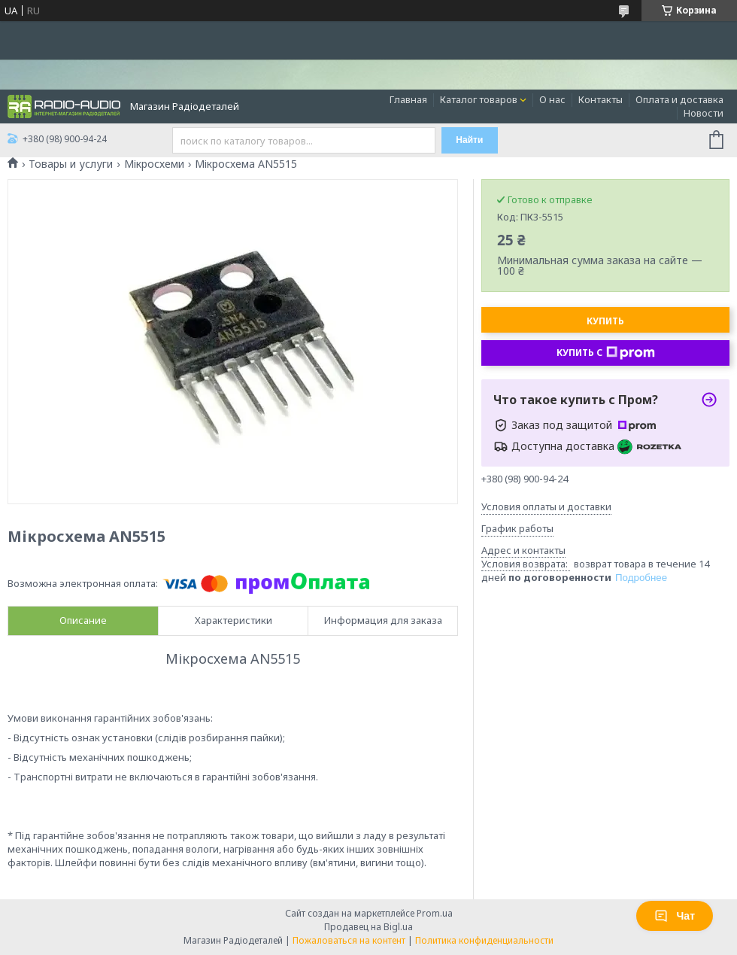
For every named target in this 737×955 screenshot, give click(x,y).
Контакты (600, 99)
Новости (703, 113)
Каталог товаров (478, 99)
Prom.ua (435, 913)
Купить (605, 321)
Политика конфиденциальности (484, 940)
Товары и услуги (71, 164)
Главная (408, 99)
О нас (552, 99)
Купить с (606, 353)
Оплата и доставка (679, 99)
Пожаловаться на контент (349, 940)
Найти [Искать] (469, 140)
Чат (674, 916)
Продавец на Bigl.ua (368, 926)
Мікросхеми (154, 164)
